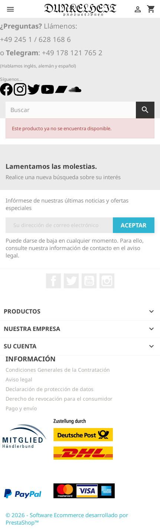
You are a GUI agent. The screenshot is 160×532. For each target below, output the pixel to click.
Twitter (71, 280)
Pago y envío (21, 408)
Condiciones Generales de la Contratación (58, 369)
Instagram (106, 280)
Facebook (53, 280)
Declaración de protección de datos (50, 389)
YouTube (89, 280)
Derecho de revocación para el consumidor (59, 398)
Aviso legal (19, 379)
